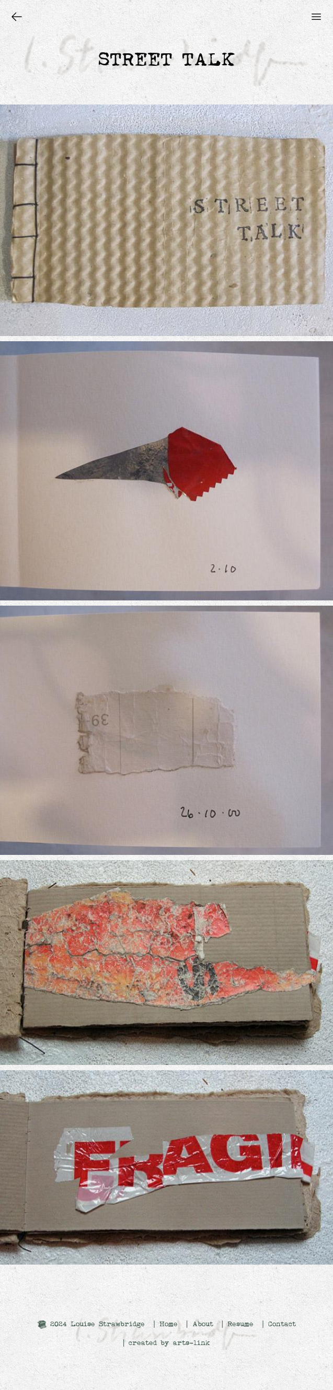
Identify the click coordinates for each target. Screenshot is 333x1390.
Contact (282, 1324)
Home (168, 1324)
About (202, 1324)
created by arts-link (169, 1343)
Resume (240, 1324)
